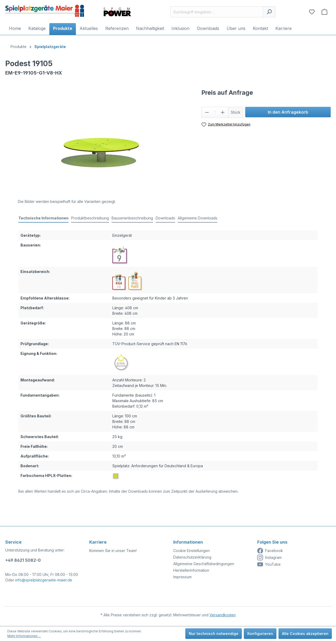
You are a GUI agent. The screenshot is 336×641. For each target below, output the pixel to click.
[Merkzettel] (312, 12)
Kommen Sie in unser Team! (113, 550)
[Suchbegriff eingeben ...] (216, 11)
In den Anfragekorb (288, 112)
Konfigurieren (260, 633)
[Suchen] (269, 11)
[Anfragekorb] (324, 12)
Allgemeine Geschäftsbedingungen (203, 563)
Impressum (182, 577)
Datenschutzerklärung (192, 557)
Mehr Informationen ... (24, 636)
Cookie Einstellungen (191, 550)
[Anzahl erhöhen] (222, 112)
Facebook (270, 551)
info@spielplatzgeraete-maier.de (43, 580)
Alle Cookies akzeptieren (305, 633)
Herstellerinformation (191, 570)
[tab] (43, 218)
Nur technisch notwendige (213, 633)
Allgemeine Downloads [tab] (197, 218)
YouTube (269, 564)
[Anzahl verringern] (206, 112)
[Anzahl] (215, 112)
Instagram (269, 557)
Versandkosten (222, 615)
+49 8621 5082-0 (23, 560)
